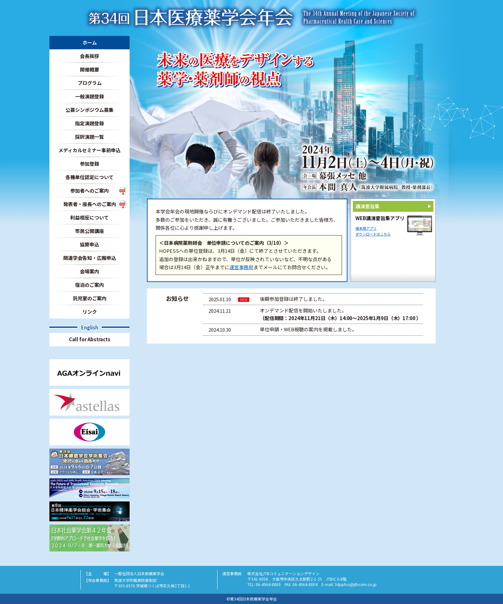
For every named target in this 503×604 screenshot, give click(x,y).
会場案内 (89, 271)
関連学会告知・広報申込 (89, 257)
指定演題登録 (89, 123)
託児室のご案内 (90, 298)
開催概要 (89, 69)
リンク (89, 311)
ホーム (89, 42)
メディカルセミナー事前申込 (89, 150)
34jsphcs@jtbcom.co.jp (356, 584)
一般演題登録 (89, 96)
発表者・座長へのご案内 (89, 204)
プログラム (90, 82)
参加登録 (89, 163)
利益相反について (89, 217)
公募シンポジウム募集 (89, 109)
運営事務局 (241, 267)
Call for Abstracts (89, 339)
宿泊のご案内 (89, 284)
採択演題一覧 (89, 136)
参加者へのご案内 (89, 190)
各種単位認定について (89, 177)
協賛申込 (89, 244)
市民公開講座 (89, 231)
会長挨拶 (89, 56)
